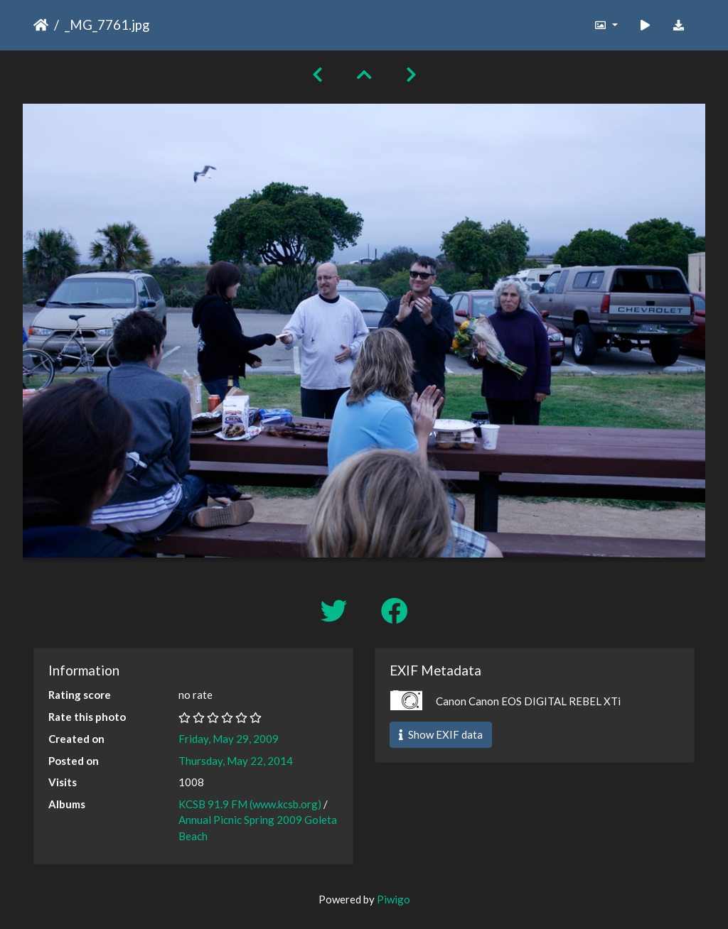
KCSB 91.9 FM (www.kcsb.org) (249, 804)
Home (40, 25)
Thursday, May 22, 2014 (235, 760)
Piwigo (393, 899)
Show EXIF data (441, 734)
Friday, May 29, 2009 (228, 738)
